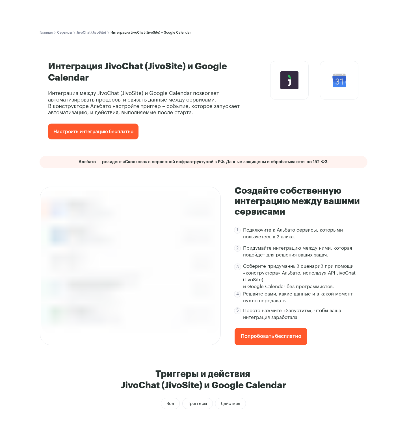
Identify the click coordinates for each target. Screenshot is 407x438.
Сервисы (64, 32)
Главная (46, 32)
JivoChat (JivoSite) (91, 32)
